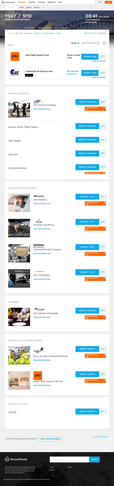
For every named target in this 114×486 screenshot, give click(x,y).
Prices (75, 43)
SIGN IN (100, 2)
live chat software (100, 436)
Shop (60, 2)
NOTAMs (102, 33)
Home (21, 7)
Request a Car (87, 197)
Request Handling (87, 102)
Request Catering (87, 311)
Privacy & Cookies (43, 479)
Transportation (48, 33)
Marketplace (21, 2)
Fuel (21, 33)
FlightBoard (51, 2)
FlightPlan (32, 2)
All (16, 33)
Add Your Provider (50, 439)
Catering (37, 33)
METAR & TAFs (90, 33)
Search (94, 459)
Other (58, 33)
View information (42, 109)
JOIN (108, 2)
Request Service (87, 349)
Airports (28, 7)
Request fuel (90, 57)
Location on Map (13, 28)
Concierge (41, 2)
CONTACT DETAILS (99, 61)
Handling (28, 33)
